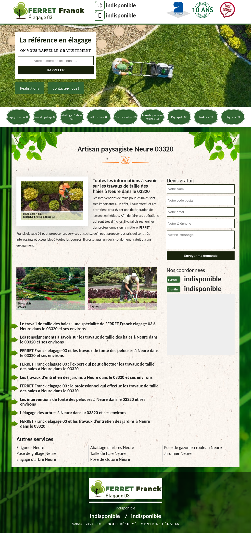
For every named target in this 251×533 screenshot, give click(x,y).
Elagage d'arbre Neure (36, 459)
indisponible (121, 5)
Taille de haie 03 (98, 117)
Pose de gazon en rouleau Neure (193, 447)
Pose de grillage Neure (36, 453)
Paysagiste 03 (179, 117)
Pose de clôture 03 (125, 117)
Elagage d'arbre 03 (18, 117)
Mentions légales (160, 524)
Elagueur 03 (233, 117)
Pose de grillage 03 (45, 117)
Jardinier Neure (178, 453)
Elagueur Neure (30, 447)
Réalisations (29, 88)
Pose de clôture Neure (110, 459)
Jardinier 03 (206, 117)
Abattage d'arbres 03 (71, 117)
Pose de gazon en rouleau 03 (152, 117)
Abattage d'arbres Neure (112, 447)
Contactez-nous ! (65, 88)
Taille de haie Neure (108, 453)
